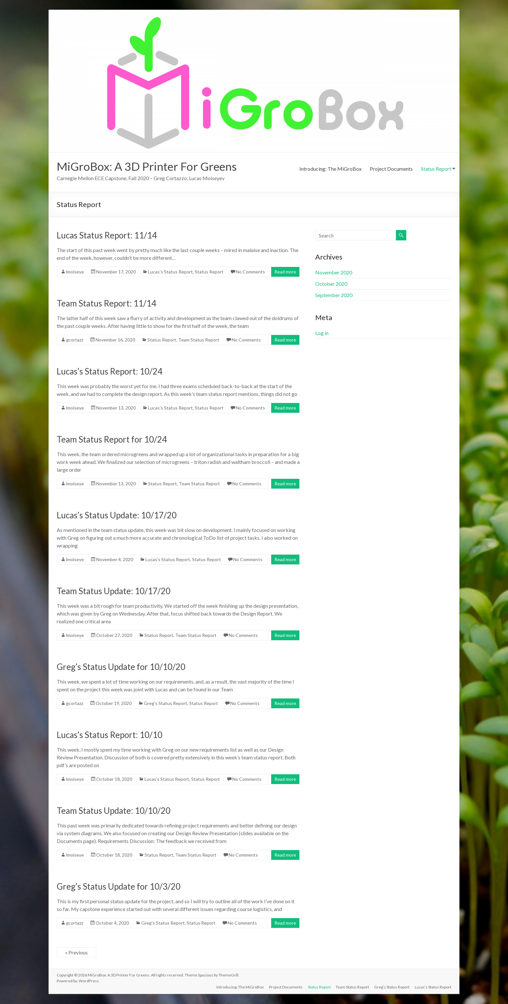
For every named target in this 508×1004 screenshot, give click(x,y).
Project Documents (391, 169)
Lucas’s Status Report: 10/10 (109, 735)
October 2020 (331, 284)
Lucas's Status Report (170, 272)
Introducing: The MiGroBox (330, 169)
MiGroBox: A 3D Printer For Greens (148, 166)
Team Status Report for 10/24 (112, 439)
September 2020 (333, 295)
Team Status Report (198, 340)
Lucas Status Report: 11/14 (107, 235)
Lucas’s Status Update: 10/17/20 (117, 515)
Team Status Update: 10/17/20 (113, 591)
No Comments (250, 272)
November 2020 (333, 273)
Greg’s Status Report (392, 987)
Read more (285, 272)
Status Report (436, 169)
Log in (322, 333)
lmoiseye (75, 272)
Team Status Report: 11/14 (106, 303)
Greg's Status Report (165, 703)
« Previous (76, 953)
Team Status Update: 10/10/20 (113, 811)
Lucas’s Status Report (433, 987)
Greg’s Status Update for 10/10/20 (121, 667)
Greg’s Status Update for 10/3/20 (118, 887)
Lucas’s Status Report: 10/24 (109, 371)
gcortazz (74, 340)
